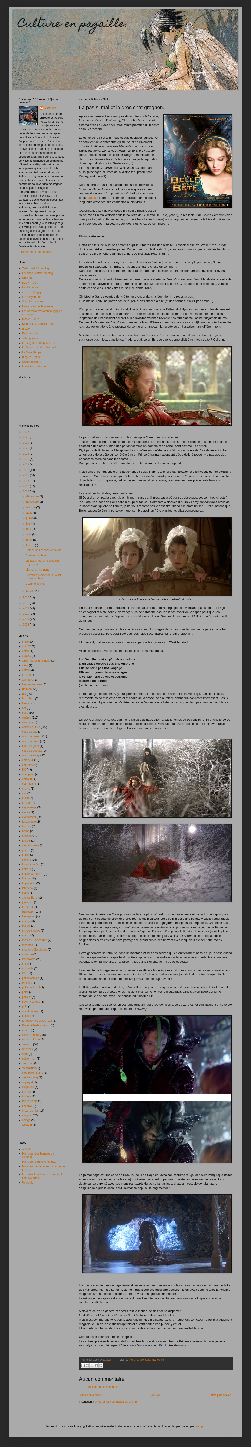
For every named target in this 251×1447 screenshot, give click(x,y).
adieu (25, 651)
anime (26, 670)
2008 (26, 624)
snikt (25, 1054)
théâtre (26, 1091)
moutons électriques (34, 949)
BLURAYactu (30, 282)
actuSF (26, 646)
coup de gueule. (32, 750)
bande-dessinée (32, 684)
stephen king (30, 1077)
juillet (29, 518)
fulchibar (27, 836)
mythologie (158, 1359)
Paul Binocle (30, 333)
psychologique (31, 1001)
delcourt (27, 779)
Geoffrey (50, 107)
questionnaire (30, 1011)
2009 (26, 619)
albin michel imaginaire (36, 660)
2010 (26, 613)
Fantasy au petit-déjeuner (38, 306)
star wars (27, 1063)
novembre (33, 501)
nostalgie (27, 968)
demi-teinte (29, 783)
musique (27, 954)
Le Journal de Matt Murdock (39, 347)
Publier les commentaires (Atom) (116, 1401)
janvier (30, 590)
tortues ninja (29, 1101)
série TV (27, 1044)
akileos (26, 656)
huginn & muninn (32, 874)
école (25, 798)
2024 (26, 442)
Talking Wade (30, 338)
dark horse (28, 765)
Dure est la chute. (36, 555)
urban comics (30, 1110)
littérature (145, 1359)
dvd (24, 793)
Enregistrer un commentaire (102, 1386)
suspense (28, 1087)
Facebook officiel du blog (37, 273)
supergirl (27, 1082)
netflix (25, 963)
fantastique (29, 821)
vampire (27, 1115)
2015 (26, 486)
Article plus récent (91, 1395)
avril (29, 534)
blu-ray (26, 703)
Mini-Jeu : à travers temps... (39, 1161)
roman (26, 1030)
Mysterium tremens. (38, 569)
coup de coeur (31, 736)
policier (26, 997)
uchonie (27, 1106)
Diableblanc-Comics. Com (38, 323)
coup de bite (29, 731)
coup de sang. (31, 755)
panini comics (30, 978)
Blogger (199, 1426)
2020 (26, 459)
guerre (26, 850)
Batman (27, 689)
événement (29, 817)
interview (27, 888)
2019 (26, 464)
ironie (25, 892)
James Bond (30, 897)
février (30, 545)
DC (24, 769)
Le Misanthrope (31, 352)
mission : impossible (34, 940)
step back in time (32, 1072)
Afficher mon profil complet (35, 251)
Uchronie (27, 1182)
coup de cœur (30, 741)
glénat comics (30, 845)
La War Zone (30, 287)
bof (24, 708)
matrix (26, 935)
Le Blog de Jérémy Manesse (39, 343)
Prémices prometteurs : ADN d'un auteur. (43, 577)
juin (28, 523)
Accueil (155, 1395)
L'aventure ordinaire (34, 366)
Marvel (26, 926)
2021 (26, 453)
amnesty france (31, 297)
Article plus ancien (220, 1395)
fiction (25, 831)
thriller (26, 1096)
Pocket (26, 982)
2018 (26, 470)
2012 (26, 603)
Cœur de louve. (35, 583)
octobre (31, 507)
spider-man (29, 1058)
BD (24, 694)
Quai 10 (27, 277)
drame (26, 788)
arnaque (27, 674)
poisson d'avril (31, 987)
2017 (26, 475)
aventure (27, 679)
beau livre (28, 698)
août (29, 512)
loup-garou (28, 916)
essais (26, 812)
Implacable (29, 883)
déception (28, 774)
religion (26, 1015)
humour (27, 878)
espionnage (29, 807)
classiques (28, 722)
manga (26, 921)
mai (29, 529)
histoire (26, 859)
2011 (26, 608)
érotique (27, 802)
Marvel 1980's (30, 319)
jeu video (27, 902)
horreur (26, 869)
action (26, 641)
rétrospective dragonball (37, 1020)
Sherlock (27, 1049)
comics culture (31, 727)
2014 (26, 491)
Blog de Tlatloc (31, 357)
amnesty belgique (33, 292)
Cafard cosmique (32, 362)
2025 (26, 437)
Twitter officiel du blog (35, 268)
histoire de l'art (31, 864)
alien (25, 665)
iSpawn (26, 328)
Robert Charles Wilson (36, 1025)
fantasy (26, 826)
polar (25, 992)
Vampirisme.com (32, 301)
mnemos (27, 945)
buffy (25, 712)
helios (25, 854)
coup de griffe (30, 746)
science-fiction (31, 1039)
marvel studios (31, 930)
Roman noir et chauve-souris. (44, 550)
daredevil (27, 760)
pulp (24, 1006)
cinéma (134, 1359)
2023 (26, 448)
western (27, 1124)
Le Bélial (27, 907)
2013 (26, 597)
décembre (33, 496)
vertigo (26, 1120)
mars (29, 539)
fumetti (26, 840)
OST (25, 973)
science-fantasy (31, 1035)
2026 (26, 431)
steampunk (29, 1068)
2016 (26, 480)
